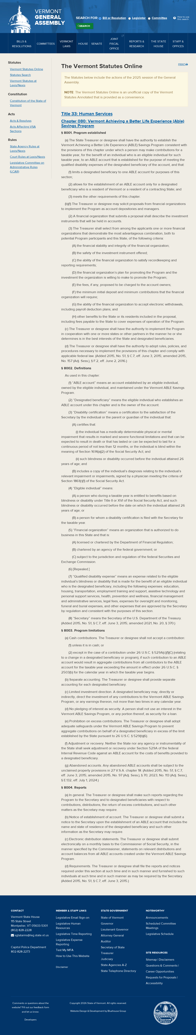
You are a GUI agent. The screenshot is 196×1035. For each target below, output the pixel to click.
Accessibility (154, 983)
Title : (87, 114)
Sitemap (151, 960)
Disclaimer (62, 967)
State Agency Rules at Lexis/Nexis (24, 149)
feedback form (41, 1007)
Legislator (137, 18)
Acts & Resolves (20, 121)
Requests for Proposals (161, 977)
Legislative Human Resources (68, 926)
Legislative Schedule (160, 934)
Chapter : (122, 123)
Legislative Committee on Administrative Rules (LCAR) (27, 167)
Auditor (106, 941)
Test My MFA (65, 950)
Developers (30, 1019)
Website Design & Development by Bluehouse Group (98, 1011)
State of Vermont (112, 918)
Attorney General (112, 935)
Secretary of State (113, 947)
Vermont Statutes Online (26, 69)
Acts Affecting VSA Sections (23, 129)
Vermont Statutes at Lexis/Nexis (23, 83)
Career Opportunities (160, 971)
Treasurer (107, 953)
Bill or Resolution (113, 18)
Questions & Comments (161, 966)
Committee (158, 18)
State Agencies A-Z (114, 965)
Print (183, 64)
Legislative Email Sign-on (72, 918)
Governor (107, 924)
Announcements (157, 918)
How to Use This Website (72, 956)
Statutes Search (20, 75)
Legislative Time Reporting (74, 934)
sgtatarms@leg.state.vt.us (30, 935)
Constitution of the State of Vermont (28, 103)
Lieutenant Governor (114, 929)
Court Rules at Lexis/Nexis (27, 157)
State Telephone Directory (118, 971)
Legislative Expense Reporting (69, 942)
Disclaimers (166, 960)
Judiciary (107, 959)
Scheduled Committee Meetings (161, 926)
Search (84, 26)
